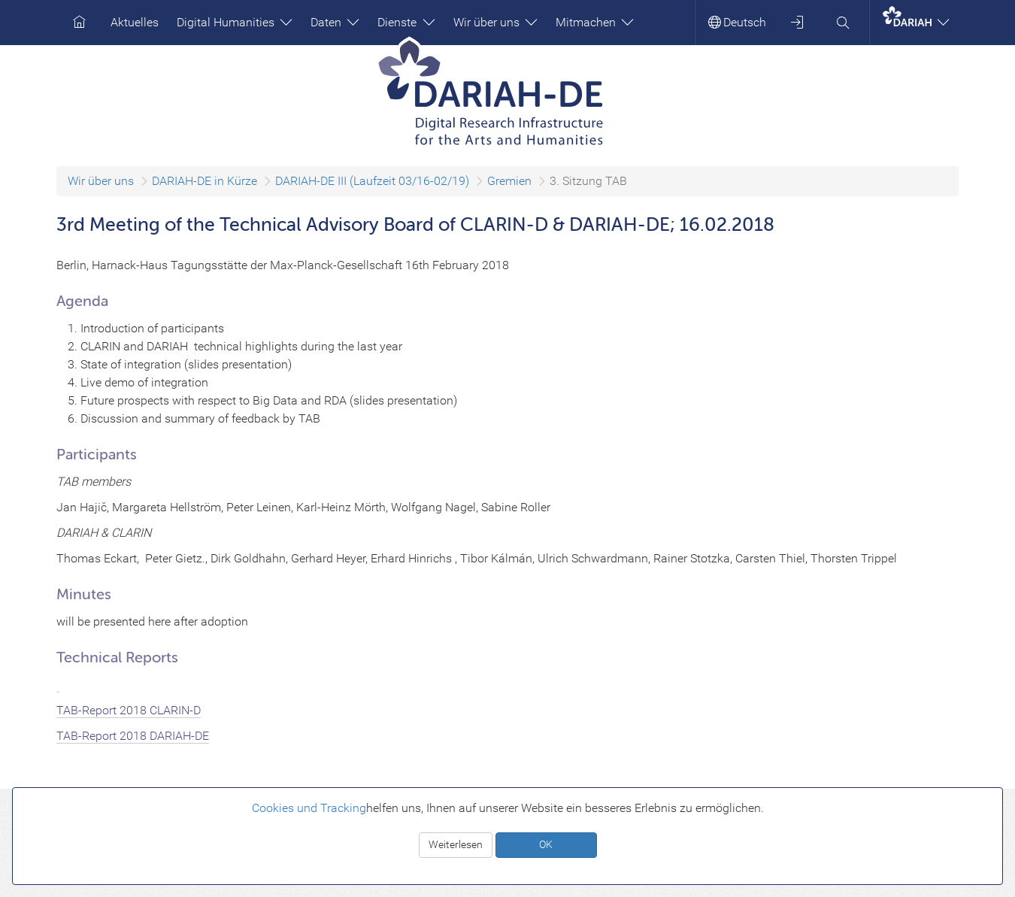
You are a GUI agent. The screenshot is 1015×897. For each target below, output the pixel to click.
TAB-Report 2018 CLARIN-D (128, 710)
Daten (335, 22)
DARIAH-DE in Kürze (204, 181)
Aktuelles (135, 22)
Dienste (406, 22)
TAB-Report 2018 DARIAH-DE (132, 736)
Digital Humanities (234, 22)
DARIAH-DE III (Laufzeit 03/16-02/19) (372, 181)
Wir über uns (495, 22)
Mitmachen (595, 22)
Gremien (509, 181)
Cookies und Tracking (309, 808)
